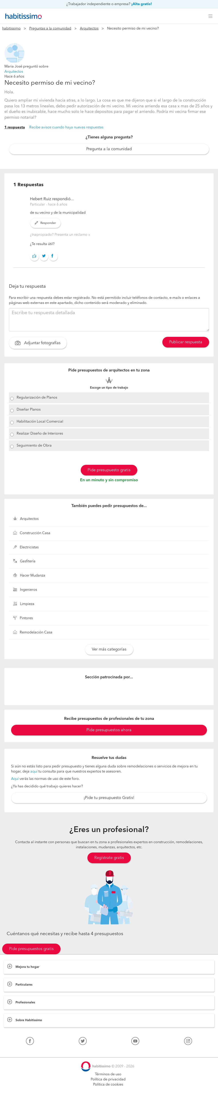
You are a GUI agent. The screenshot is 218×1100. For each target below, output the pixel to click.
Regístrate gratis (109, 858)
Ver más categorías (109, 649)
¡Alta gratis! (141, 4)
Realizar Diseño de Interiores (40, 433)
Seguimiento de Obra (34, 445)
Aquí (15, 779)
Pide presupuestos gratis (31, 949)
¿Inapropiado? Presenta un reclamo (59, 235)
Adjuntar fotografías (38, 343)
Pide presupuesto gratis (109, 470)
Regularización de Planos (37, 397)
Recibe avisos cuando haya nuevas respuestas (66, 127)
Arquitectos (89, 28)
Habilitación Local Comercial (40, 421)
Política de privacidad (108, 1079)
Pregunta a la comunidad (109, 149)
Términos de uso (108, 1074)
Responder (45, 223)
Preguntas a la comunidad (50, 28)
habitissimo (11, 28)
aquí (33, 771)
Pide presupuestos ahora (109, 730)
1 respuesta (14, 127)
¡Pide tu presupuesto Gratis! (109, 798)
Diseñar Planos (29, 409)
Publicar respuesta (185, 342)
